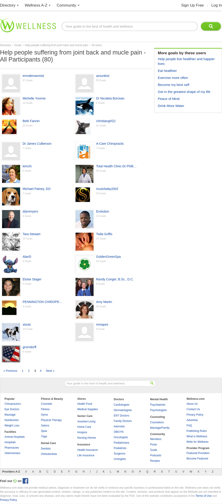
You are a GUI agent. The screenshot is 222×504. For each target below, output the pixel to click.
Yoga (44, 436)
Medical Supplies (87, 409)
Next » (50, 370)
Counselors (157, 422)
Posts (153, 444)
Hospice (82, 432)
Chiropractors (13, 403)
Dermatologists (123, 410)
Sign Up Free (192, 5)
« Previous (10, 370)
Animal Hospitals (15, 436)
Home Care (84, 426)
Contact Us (193, 409)
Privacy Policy (195, 414)
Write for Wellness (197, 441)
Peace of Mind (168, 99)
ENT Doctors (121, 415)
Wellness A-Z (36, 5)
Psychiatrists (157, 404)
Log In (216, 5)
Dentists (46, 448)
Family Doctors (123, 421)
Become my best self (173, 85)
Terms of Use (204, 495)
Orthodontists (49, 454)
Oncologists (121, 437)
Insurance (83, 444)
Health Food (84, 403)
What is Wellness (197, 436)
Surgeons (119, 453)
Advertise (192, 420)
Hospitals (10, 442)
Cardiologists (121, 404)
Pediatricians (121, 442)
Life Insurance (85, 455)
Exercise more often (173, 78)
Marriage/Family (160, 427)
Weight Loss (12, 425)
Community (66, 5)
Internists (119, 426)
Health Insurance (87, 450)
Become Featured (197, 458)
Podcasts (155, 455)
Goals (18, 45)
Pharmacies (12, 447)
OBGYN (118, 431)
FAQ (189, 425)
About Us (192, 403)
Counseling (157, 417)
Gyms (44, 414)
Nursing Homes (86, 437)
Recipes (155, 460)
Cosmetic (46, 403)
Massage (10, 414)
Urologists (120, 459)
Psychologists (158, 410)
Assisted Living (86, 421)
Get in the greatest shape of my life (184, 92)
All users (97, 45)
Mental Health (159, 399)
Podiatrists (120, 448)
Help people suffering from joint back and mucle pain (57, 45)
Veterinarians (12, 453)
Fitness (45, 409)
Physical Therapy (51, 420)
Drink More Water (171, 106)
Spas (44, 431)
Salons (45, 425)
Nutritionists (12, 420)
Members (155, 439)
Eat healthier (167, 71)
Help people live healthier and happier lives (186, 61)
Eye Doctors (12, 409)
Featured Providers (198, 453)
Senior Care (84, 416)
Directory (7, 5)
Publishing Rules (197, 431)
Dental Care (48, 443)
